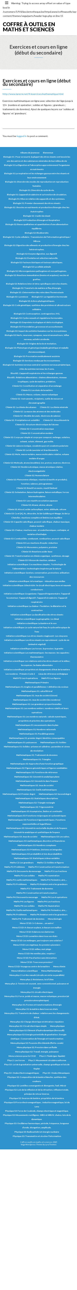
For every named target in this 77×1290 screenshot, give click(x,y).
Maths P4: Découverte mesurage (22, 897)
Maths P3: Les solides (24, 875)
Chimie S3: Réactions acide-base (36, 551)
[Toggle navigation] (7, 3)
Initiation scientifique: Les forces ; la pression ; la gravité (36, 648)
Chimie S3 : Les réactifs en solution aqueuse (37, 500)
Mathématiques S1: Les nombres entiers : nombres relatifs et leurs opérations (36, 710)
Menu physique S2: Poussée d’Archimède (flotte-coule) (36, 1043)
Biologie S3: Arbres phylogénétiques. (37, 301)
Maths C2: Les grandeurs (22, 862)
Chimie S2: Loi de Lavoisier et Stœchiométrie (36, 450)
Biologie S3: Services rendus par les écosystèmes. (36, 360)
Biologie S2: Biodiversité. (37, 233)
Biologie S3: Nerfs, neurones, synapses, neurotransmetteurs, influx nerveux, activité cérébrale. (37, 337)
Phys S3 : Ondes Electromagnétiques (21, 1073)
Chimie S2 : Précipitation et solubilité (22, 420)
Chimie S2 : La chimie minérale (54, 407)
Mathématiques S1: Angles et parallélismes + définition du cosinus (36, 687)
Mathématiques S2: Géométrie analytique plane (36, 776)
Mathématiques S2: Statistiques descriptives (36, 798)
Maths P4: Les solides (24, 906)
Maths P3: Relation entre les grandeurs (48, 884)
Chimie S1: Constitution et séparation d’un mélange (37, 386)
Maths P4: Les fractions (49, 901)
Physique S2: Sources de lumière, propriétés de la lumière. (36, 1098)
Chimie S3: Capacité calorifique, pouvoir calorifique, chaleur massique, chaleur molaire (36, 524)
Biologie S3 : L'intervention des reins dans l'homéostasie (37, 292)
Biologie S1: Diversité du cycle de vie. (36, 190)
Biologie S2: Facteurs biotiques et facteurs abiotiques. (37, 262)
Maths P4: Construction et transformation (36, 893)
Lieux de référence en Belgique (53, 674)
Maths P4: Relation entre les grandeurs (48, 914)
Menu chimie (59, 966)
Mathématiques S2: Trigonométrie (36, 807)
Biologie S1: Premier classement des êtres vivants (36, 203)
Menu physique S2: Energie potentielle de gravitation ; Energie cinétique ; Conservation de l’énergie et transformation (36, 1036)
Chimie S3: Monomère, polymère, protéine (36, 547)
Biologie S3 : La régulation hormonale (49, 296)
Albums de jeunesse (29, 152)
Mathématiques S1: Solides (53, 742)
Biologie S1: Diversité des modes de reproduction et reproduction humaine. (36, 183)
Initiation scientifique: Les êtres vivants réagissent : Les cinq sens (37, 636)
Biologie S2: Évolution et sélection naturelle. (36, 258)
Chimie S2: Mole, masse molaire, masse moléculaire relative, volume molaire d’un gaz (37, 456)
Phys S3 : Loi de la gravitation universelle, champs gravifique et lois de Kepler (37, 1066)
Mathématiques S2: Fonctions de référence (37, 772)
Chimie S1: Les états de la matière (37, 390)
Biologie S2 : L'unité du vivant (36, 216)
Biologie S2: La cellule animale (37, 266)
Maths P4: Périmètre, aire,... (54, 910)
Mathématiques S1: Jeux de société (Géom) (36, 695)
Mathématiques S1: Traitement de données (37, 755)
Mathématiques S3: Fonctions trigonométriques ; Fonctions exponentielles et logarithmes (37, 822)
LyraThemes (50, 1144)
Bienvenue (48, 152)
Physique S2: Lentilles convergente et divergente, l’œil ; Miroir (36, 1085)
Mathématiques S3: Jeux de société (20, 836)
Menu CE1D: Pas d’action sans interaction (37, 958)
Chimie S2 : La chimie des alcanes (21, 407)
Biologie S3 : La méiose (17, 296)
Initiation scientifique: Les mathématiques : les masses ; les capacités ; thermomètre (37, 654)
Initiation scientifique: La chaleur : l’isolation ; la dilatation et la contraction (37, 608)
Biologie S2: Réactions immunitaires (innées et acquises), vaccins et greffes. (37, 277)
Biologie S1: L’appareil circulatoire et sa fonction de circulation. (37, 194)
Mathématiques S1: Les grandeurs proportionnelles (37, 704)
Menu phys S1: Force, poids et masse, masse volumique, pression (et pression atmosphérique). (36, 998)
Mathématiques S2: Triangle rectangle (37, 802)
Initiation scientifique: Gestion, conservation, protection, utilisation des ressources (36, 574)
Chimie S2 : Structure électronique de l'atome (37, 424)
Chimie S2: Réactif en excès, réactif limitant (36, 488)
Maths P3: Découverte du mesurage (24, 871)
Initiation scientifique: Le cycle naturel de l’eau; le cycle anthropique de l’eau (36, 629)
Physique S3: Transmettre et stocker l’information (37, 1136)
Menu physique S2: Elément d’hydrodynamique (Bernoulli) (36, 1030)
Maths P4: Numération (49, 906)
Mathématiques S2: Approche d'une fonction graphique (36, 763)
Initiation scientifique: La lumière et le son (37, 623)
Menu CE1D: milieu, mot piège (36, 949)
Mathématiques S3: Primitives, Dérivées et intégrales (36, 849)
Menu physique (57, 1026)
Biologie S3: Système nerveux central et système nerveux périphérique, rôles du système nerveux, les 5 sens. (37, 366)
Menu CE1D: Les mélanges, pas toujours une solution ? (37, 940)
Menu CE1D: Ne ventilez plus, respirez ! (36, 953)
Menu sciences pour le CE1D (22, 1056)
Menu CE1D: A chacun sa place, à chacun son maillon (36, 927)
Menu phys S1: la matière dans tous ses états (37, 1009)
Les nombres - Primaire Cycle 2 (20, 674)
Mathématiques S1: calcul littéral (36, 691)
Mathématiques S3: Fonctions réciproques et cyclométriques (36, 815)
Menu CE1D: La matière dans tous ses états (36, 936)
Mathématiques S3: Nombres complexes (37, 845)
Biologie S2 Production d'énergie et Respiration (37, 220)
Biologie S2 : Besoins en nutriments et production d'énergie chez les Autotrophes (36, 209)
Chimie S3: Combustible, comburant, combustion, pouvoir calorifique (37, 538)
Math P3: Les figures (51, 678)
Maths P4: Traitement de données (28, 919)
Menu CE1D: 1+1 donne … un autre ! (37, 923)
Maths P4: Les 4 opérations (54, 897)
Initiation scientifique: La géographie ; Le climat (37, 619)
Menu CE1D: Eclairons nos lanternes (36, 932)
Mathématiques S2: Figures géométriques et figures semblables (36, 768)
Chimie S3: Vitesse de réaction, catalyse (37, 560)
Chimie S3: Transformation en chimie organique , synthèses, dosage (37, 556)
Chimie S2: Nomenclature (37, 475)
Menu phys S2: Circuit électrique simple (28, 1026)
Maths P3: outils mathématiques (21, 880)
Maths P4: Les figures (24, 901)
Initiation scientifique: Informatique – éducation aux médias (37, 581)
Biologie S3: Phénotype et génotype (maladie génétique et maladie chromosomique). (36, 349)
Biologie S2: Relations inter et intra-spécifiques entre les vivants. (37, 283)
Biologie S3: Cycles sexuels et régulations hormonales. (37, 318)
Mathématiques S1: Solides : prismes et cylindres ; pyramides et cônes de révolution (37, 748)
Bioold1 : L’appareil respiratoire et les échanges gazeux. (37, 373)
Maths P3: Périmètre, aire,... (54, 880)
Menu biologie (55, 919)
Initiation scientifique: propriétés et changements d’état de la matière (37, 669)
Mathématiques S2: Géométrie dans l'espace (37, 781)
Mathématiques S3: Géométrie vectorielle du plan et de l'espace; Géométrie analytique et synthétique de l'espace (36, 830)
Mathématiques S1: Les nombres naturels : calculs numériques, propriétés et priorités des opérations (37, 718)
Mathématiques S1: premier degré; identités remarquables (37, 738)
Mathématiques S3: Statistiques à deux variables (37, 858)
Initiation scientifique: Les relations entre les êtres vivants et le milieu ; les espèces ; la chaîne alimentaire (36, 663)
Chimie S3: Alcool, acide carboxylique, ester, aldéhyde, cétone (36, 509)
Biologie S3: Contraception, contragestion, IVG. (37, 313)
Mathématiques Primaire (37, 682)
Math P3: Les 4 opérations (25, 678)
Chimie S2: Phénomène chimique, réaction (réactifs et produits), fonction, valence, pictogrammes (36, 481)
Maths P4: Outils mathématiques (21, 910)
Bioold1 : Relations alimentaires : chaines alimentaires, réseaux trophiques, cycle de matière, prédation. (37, 379)
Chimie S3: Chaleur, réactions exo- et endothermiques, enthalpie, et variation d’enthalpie (37, 532)
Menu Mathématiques (51, 970)
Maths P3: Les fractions (55, 871)
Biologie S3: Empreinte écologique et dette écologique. (36, 322)
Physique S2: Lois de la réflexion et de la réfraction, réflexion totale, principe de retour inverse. (37, 1091)
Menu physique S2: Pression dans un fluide (37, 1047)
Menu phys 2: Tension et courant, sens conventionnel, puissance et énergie (37, 985)
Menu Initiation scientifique (24, 970)
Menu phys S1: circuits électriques (37, 992)
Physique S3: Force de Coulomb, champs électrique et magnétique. (37, 1111)
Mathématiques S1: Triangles (37, 759)
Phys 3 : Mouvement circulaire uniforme (47, 1060)
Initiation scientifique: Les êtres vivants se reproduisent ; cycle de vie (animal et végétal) (36, 642)
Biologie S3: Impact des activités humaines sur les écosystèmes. (36, 331)
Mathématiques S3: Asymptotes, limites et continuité (36, 811)
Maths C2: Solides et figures (50, 862)
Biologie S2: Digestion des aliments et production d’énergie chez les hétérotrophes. (36, 247)
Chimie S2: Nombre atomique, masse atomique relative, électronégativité (36, 469)
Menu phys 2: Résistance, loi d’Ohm (37, 979)
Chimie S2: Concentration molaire (37, 433)
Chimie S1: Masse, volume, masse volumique (37, 394)
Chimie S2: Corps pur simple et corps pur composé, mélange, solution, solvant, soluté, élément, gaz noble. (36, 439)
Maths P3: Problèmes (16, 884)
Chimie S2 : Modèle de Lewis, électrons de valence (36, 416)
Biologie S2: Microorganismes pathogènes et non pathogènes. (37, 271)
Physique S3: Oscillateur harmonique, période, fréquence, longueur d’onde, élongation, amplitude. (37, 1125)
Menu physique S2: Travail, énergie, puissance (37, 1051)
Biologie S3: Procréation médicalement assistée (37, 356)
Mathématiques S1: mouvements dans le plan (36, 725)
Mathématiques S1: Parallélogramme (36, 733)
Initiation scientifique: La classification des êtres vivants (36, 614)
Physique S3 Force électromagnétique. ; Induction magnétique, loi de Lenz (37, 1104)
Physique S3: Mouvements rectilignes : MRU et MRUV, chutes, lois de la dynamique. (37, 1117)
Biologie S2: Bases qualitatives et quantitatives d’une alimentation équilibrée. (36, 226)
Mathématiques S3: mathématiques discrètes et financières (37, 841)
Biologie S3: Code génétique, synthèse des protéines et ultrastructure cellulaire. (37, 307)
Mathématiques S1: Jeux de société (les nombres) (36, 700)
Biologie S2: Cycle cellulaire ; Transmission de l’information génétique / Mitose (37, 239)
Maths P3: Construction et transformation (48, 867)
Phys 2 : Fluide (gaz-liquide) (52, 1056)
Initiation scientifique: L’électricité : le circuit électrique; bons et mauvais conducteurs (37, 587)
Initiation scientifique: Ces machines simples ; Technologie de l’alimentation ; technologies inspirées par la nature (36, 566)
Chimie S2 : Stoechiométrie (56, 420)
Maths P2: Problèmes (14, 867)
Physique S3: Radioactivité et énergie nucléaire (36, 1132)
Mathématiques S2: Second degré (55, 794)
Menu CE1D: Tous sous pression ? (37, 962)
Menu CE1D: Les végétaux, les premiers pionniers (36, 945)
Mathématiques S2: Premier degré (19, 794)
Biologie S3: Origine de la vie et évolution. (37, 343)
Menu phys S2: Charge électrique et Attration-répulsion (37, 1021)
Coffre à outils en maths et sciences (29, 26)
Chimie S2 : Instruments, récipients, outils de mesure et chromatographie (36, 400)
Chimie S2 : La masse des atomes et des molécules (36, 411)
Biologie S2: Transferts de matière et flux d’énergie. (36, 288)
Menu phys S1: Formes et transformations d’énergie (37, 1004)
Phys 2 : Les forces (16, 1060)
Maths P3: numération (48, 875)
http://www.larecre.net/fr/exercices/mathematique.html (33, 93)
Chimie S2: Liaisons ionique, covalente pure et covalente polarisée (36, 445)
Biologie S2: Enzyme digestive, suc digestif (37, 253)
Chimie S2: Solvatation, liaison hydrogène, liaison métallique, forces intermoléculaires (37, 494)
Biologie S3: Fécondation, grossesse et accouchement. (36, 326)
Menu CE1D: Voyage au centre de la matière (29, 966)
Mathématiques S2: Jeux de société (37, 785)
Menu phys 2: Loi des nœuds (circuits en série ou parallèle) (36, 975)
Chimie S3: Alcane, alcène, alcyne (36, 505)
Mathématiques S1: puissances (22, 742)
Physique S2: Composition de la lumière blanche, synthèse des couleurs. (36, 1079)
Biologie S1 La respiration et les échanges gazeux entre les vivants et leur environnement (36, 175)
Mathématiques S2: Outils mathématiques (37, 789)
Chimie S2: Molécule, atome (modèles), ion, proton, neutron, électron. (36, 462)
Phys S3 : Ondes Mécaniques (56, 1073)
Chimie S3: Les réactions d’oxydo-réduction (37, 543)
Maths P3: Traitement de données (37, 888)
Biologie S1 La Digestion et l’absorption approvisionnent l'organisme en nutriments (37, 167)
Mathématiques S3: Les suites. (55, 836)
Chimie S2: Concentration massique (37, 429)
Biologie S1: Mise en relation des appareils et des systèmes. (37, 199)
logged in (22, 136)
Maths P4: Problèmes (16, 914)
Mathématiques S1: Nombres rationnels (37, 729)
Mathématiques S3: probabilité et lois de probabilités (37, 854)
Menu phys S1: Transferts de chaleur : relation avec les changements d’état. (36, 1015)
